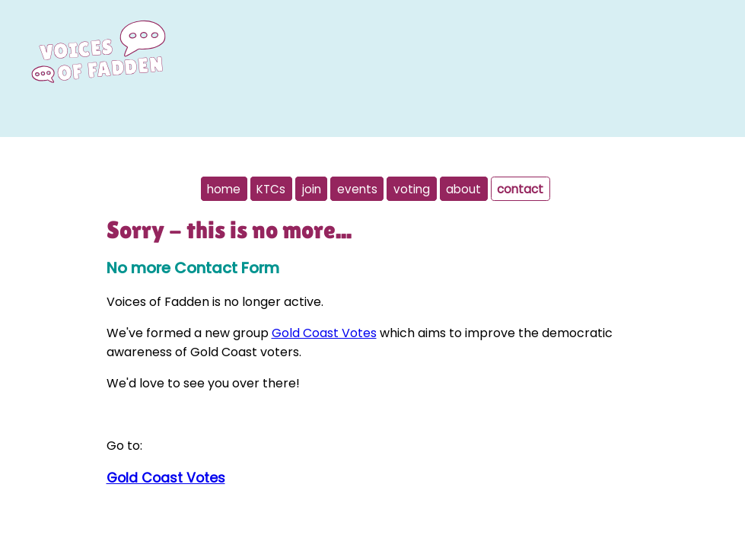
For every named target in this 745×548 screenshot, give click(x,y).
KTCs (270, 188)
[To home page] (98, 75)
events (357, 188)
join (311, 188)
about (463, 188)
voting (411, 188)
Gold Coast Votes (324, 333)
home (223, 188)
